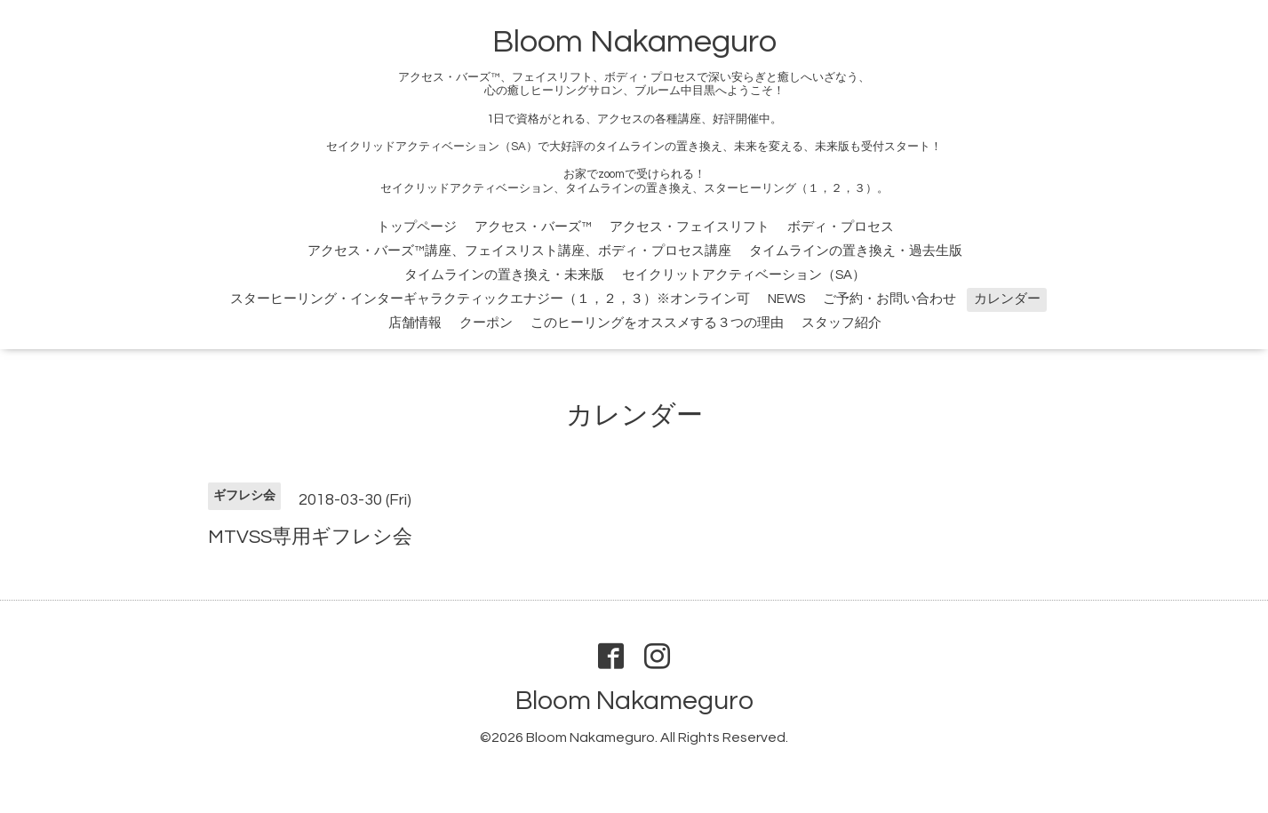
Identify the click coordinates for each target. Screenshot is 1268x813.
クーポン (486, 323)
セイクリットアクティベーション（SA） (743, 275)
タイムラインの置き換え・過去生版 (855, 251)
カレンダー (1007, 299)
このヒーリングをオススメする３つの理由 (657, 323)
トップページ (417, 227)
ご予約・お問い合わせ (889, 299)
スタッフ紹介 (841, 323)
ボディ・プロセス (840, 227)
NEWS (786, 299)
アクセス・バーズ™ (533, 227)
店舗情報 (415, 323)
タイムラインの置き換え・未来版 (504, 275)
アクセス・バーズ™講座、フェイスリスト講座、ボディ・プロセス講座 (519, 251)
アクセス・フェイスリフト (690, 227)
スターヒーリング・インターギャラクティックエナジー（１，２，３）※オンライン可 (490, 299)
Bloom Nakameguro (634, 42)
